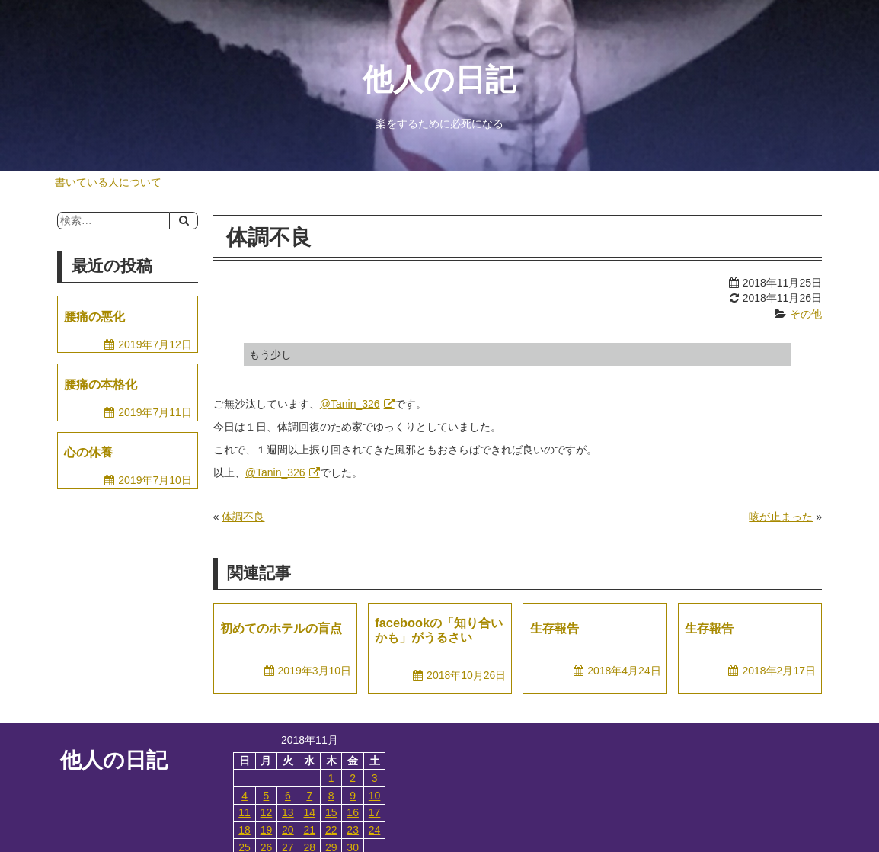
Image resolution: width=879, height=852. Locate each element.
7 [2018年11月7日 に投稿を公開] (309, 796)
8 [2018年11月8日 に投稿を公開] (331, 796)
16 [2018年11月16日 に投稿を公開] (353, 812)
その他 (806, 314)
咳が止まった (781, 517)
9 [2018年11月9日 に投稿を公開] (353, 796)
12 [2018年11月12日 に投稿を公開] (267, 812)
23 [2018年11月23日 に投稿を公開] (353, 830)
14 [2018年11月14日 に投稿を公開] (310, 812)
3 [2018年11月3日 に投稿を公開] (375, 778)
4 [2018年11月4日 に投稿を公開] (244, 796)
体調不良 (243, 517)
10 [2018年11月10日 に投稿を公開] (375, 796)
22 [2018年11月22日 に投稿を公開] (331, 830)
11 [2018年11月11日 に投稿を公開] (244, 812)
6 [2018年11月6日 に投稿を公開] (288, 796)
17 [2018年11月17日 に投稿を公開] (375, 812)
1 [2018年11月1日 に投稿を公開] (331, 778)
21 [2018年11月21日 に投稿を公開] (310, 830)
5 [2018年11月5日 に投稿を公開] (267, 796)
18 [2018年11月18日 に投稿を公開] (244, 830)
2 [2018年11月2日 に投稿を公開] (353, 778)
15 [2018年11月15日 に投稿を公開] (331, 812)
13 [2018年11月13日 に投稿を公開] (288, 812)
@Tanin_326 (350, 404)
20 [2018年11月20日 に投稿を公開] (288, 830)
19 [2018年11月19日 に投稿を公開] (267, 830)
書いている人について (108, 182)
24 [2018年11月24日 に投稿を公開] (375, 830)
